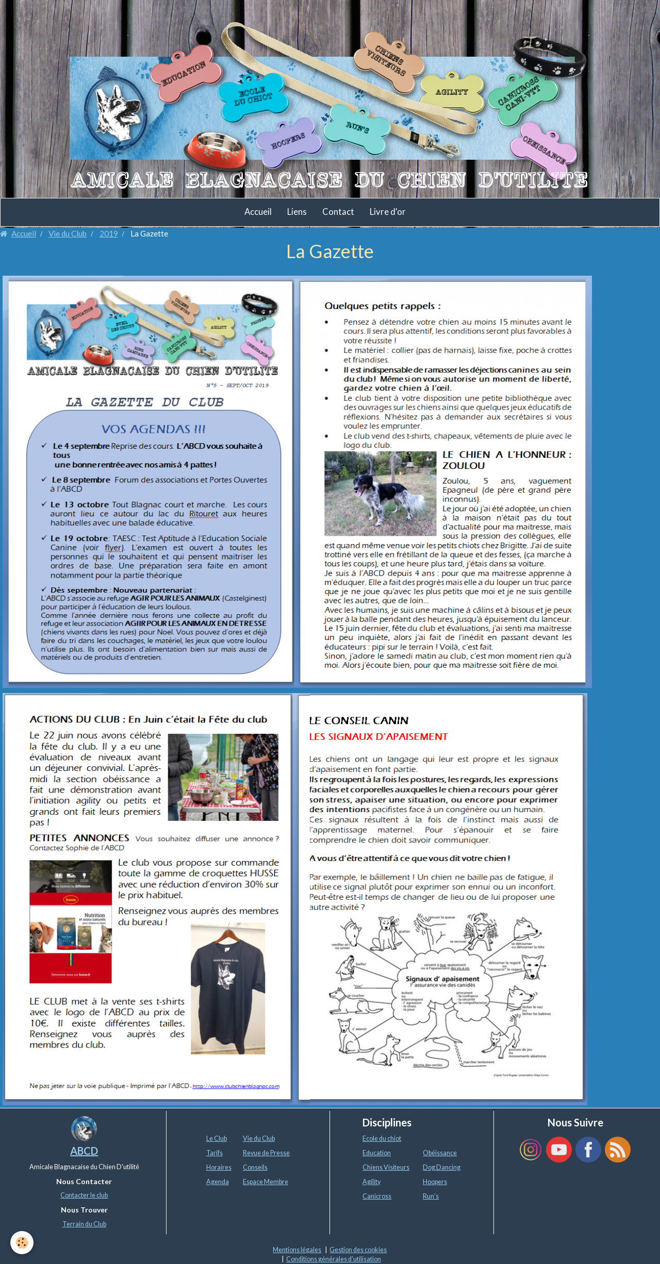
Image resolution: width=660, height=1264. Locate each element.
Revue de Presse (266, 1153)
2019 (109, 233)
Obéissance (440, 1153)
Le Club (216, 1138)
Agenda (217, 1182)
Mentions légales (297, 1250)
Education (376, 1153)
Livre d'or (388, 212)
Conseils (255, 1167)
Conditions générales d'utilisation (333, 1259)
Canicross (376, 1196)
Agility (371, 1182)
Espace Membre (265, 1182)
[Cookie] (22, 1242)
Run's (431, 1196)
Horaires (219, 1167)
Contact (338, 212)
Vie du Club (67, 233)
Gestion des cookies (358, 1250)
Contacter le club (84, 1195)
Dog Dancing (441, 1167)
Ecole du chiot (381, 1138)
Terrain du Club (84, 1224)
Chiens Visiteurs (385, 1167)
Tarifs (214, 1153)
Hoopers (435, 1182)
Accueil (258, 212)
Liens (297, 212)
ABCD (84, 1150)
